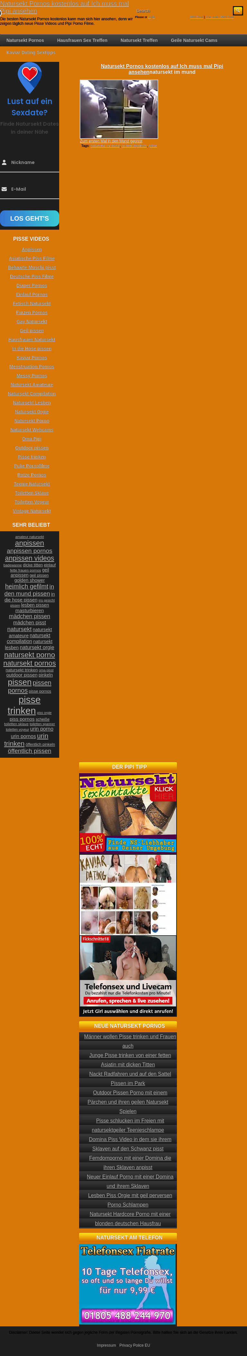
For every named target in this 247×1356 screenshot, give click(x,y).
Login (151, 17)
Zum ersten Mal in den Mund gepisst (111, 141)
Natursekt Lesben (31, 402)
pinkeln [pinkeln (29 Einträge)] (46, 675)
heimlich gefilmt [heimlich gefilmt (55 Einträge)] (26, 586)
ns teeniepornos (134, 146)
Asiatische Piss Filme (32, 258)
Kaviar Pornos (32, 357)
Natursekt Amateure (32, 384)
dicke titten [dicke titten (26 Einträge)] (33, 565)
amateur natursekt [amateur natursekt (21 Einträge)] (29, 537)
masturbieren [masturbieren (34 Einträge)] (29, 610)
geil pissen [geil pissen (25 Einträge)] (39, 575)
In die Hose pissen (32, 348)
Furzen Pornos (32, 312)
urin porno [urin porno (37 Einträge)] (41, 729)
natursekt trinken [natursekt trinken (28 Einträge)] (22, 670)
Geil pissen (32, 330)
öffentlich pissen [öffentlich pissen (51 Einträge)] (29, 750)
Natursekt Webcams (31, 429)
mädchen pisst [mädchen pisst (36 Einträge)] (29, 622)
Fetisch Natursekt (31, 303)
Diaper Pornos (31, 285)
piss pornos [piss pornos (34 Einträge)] (22, 719)
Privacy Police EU (134, 1345)
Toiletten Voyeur (31, 502)
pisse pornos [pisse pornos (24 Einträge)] (40, 691)
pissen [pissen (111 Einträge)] (20, 682)
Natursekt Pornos (25, 40)
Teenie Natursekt (32, 483)
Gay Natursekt (32, 321)
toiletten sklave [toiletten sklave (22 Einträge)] (16, 724)
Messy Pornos (32, 375)
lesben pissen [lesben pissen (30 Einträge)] (35, 605)
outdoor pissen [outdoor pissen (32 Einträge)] (22, 675)
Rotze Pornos (31, 474)
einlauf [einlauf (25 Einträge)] (50, 565)
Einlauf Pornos (32, 294)
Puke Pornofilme (32, 465)
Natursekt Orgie (32, 411)
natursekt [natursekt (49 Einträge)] (19, 629)
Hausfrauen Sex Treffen (82, 40)
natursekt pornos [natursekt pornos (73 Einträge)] (29, 663)
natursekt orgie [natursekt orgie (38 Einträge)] (37, 647)
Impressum (106, 1345)
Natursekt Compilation (32, 393)
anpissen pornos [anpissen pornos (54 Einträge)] (29, 550)
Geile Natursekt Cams (194, 40)
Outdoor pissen (31, 447)
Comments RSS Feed (220, 17)
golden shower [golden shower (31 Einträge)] (29, 580)
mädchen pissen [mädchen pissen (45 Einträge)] (29, 616)
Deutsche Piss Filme (32, 276)
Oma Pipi (32, 438)
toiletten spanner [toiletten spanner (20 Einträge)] (42, 724)
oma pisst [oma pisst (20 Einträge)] (46, 670)
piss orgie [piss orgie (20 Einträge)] (44, 713)
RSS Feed (197, 17)
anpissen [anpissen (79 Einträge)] (29, 543)
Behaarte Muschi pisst (32, 267)
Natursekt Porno (32, 420)
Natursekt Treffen (139, 40)
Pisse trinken (32, 456)
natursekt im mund (105, 146)
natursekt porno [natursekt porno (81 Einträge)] (29, 654)
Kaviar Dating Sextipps (31, 52)
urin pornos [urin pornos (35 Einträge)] (23, 736)
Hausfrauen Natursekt (31, 339)
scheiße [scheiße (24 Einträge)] (43, 719)
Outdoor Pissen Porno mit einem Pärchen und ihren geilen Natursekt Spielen (127, 1102)
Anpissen (32, 249)
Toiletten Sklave (32, 492)
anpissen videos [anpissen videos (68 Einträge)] (29, 558)
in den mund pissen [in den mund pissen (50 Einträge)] (29, 590)
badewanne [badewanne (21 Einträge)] (13, 565)
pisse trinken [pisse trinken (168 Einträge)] (24, 705)
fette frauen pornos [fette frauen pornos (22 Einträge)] (25, 570)
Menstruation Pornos (31, 366)
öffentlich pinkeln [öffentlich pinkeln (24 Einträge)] (40, 744)
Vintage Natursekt (32, 511)
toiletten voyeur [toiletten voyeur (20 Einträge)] (17, 729)
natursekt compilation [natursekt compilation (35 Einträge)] (28, 638)
